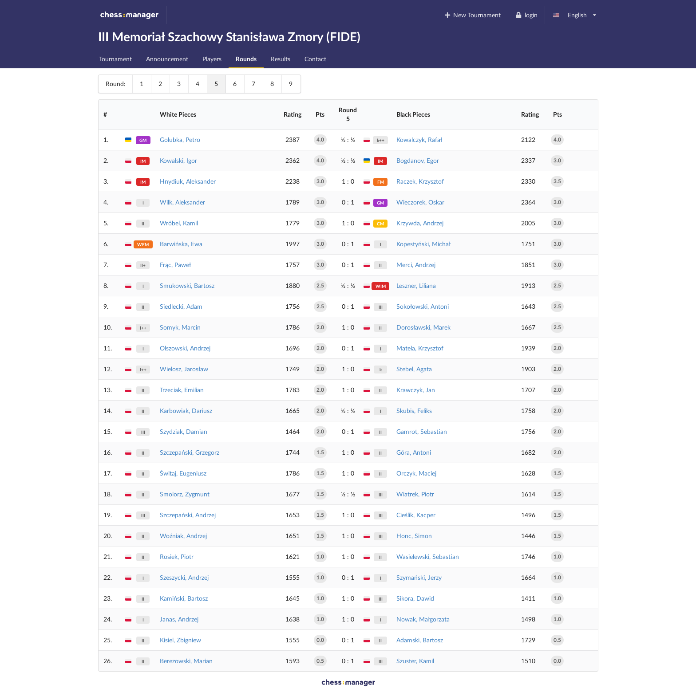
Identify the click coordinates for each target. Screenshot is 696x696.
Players (211, 59)
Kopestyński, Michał (423, 244)
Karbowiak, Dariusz (186, 410)
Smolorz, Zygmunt (185, 494)
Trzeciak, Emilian (182, 389)
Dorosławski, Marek (423, 327)
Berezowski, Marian (186, 661)
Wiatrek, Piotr (415, 494)
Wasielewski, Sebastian (427, 556)
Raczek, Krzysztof (420, 181)
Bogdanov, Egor (417, 160)
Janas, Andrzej (179, 619)
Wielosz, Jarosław (184, 369)
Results (280, 59)
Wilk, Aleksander (182, 202)
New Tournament (472, 15)
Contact (315, 59)
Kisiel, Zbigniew (180, 640)
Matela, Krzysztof (419, 348)
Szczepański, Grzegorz (189, 452)
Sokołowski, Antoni (422, 306)
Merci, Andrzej (415, 264)
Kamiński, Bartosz (184, 598)
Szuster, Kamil (415, 661)
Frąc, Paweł (175, 264)
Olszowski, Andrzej (185, 348)
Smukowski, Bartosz (187, 285)
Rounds (246, 59)
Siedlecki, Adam (181, 306)
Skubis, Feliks (414, 410)
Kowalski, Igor (178, 160)
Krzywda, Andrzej (419, 223)
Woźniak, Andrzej (183, 535)
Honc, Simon (414, 535)
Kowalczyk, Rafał (419, 139)
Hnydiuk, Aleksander (188, 181)
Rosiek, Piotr (177, 556)
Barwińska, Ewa (181, 244)
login (526, 15)
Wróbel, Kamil (179, 223)
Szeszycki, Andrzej (184, 577)
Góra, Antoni (413, 452)
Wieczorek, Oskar (420, 202)
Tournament (115, 59)
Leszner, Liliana (416, 285)
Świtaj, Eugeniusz (183, 473)
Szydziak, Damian (183, 431)
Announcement (167, 59)
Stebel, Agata (414, 369)
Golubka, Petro (180, 139)
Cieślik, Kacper (415, 515)
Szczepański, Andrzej (188, 515)
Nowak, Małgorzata (423, 619)
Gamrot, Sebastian (421, 431)
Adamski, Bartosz (419, 640)
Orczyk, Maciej (416, 473)
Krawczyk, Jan (415, 389)
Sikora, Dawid (415, 598)
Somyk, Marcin (180, 327)
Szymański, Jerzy (419, 577)
